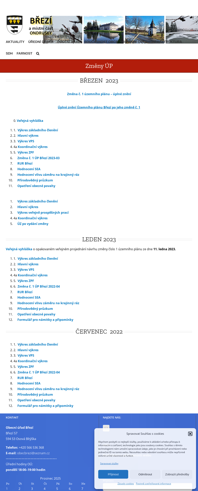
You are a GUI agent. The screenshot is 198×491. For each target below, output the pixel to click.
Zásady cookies (126, 483)
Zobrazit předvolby (177, 474)
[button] (190, 434)
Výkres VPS (26, 141)
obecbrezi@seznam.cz (33, 453)
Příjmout (113, 474)
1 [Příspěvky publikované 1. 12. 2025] (7, 489)
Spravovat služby (109, 463)
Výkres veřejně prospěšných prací (43, 212)
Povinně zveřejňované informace (153, 483)
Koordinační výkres (33, 147)
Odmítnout (145, 474)
